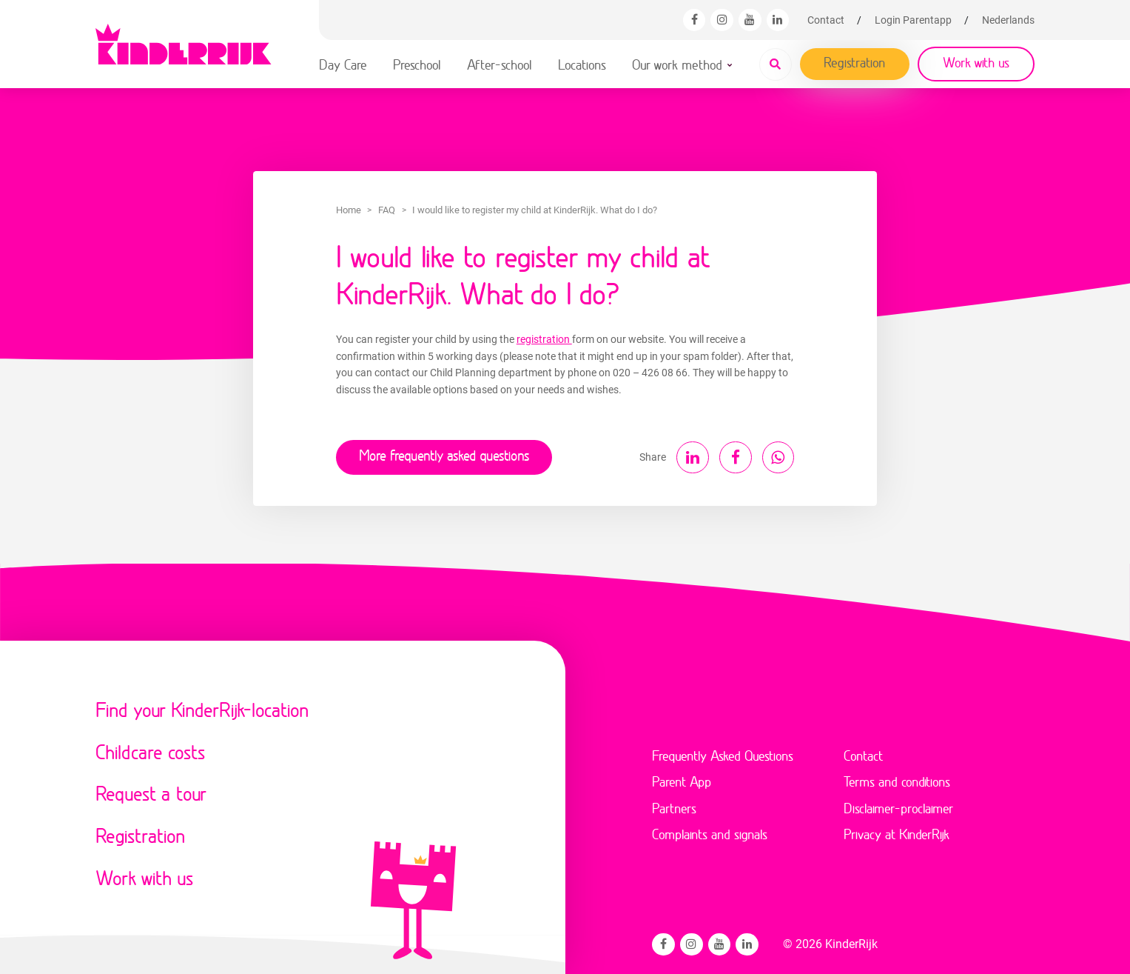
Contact (825, 20)
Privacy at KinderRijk (896, 831)
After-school (499, 64)
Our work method (677, 64)
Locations (582, 64)
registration (544, 339)
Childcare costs (150, 749)
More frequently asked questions (442, 454)
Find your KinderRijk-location (202, 707)
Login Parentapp (913, 20)
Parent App (681, 779)
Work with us (976, 62)
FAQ (386, 210)
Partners (674, 805)
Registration (855, 62)
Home (348, 210)
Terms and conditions (897, 779)
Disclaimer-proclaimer (898, 805)
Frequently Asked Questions (722, 752)
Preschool (417, 64)
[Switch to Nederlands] (1008, 20)
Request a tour (150, 790)
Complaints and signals (709, 831)
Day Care (343, 64)
